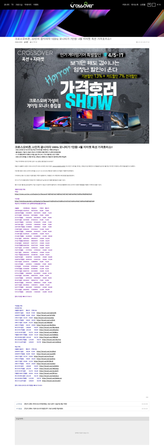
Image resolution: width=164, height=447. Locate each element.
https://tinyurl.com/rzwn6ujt (46, 341)
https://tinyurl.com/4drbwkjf (43, 300)
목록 (147, 374)
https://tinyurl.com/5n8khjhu (48, 312)
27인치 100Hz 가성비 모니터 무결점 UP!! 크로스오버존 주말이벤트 (43, 386)
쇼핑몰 (142, 4)
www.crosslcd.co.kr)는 (59, 143)
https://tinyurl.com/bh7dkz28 (43, 338)
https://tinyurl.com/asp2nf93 (46, 331)
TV (12, 4)
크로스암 (18, 4)
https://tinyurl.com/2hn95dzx (46, 302)
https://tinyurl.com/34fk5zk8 (48, 314)
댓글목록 (19, 396)
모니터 (6, 4)
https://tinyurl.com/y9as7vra (51, 317)
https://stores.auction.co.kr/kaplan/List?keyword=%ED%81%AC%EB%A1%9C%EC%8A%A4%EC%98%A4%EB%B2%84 (53, 171)
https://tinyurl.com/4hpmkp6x (49, 305)
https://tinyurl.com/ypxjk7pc (46, 336)
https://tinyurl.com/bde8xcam (52, 355)
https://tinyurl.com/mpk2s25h (46, 290)
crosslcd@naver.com (22, 434)
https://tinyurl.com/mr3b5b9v (49, 343)
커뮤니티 (125, 4)
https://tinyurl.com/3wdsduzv (49, 353)
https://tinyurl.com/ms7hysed (44, 334)
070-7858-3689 (23, 436)
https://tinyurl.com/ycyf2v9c (46, 297)
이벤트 (35, 4)
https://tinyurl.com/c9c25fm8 (46, 329)
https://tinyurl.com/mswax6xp (44, 295)
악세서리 (27, 4)
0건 (26, 42)
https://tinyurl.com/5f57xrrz (48, 351)
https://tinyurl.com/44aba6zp (49, 346)
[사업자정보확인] (43, 431)
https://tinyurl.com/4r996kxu (48, 310)
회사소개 (134, 4)
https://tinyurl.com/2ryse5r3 (51, 358)
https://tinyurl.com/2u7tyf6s (46, 292)
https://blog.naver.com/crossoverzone (41, 439)
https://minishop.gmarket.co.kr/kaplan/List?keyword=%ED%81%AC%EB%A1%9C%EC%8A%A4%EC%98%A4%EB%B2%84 (54, 178)
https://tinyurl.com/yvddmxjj (51, 319)
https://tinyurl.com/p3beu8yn (49, 307)
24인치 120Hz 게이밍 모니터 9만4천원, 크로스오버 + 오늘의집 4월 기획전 (45, 381)
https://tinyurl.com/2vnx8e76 (48, 348)
